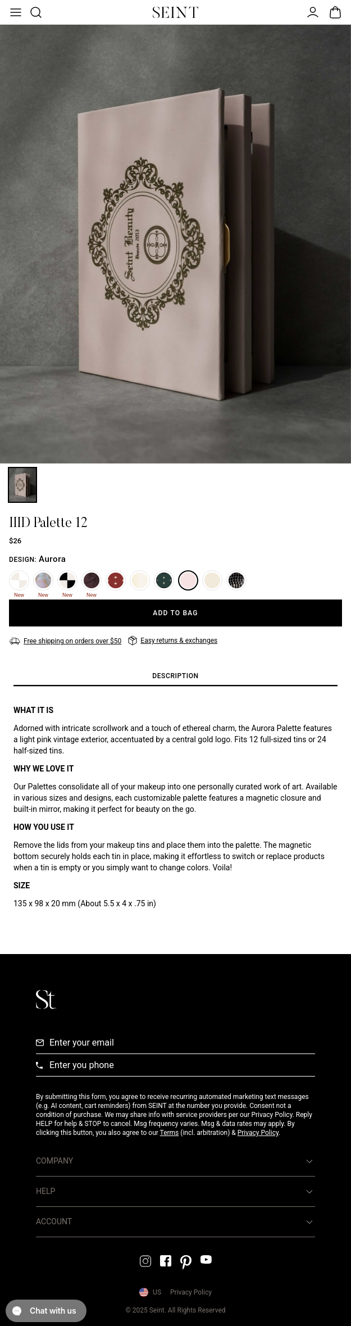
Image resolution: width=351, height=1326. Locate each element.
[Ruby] (116, 580)
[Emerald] (164, 580)
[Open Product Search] (34, 12)
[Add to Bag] (175, 613)
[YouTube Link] (206, 1259)
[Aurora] (188, 580)
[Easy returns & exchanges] (172, 640)
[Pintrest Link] (186, 1262)
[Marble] (43, 580)
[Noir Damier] (67, 580)
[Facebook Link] (165, 1260)
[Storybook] (212, 580)
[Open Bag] (335, 12)
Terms (169, 1133)
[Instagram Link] (145, 1261)
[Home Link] (176, 12)
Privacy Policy (258, 1133)
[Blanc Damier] (19, 580)
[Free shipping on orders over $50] (65, 641)
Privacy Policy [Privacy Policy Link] (191, 1292)
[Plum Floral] (91, 580)
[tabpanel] (175, 807)
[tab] (175, 676)
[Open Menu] (14, 12)
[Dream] (140, 580)
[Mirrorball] (236, 580)
